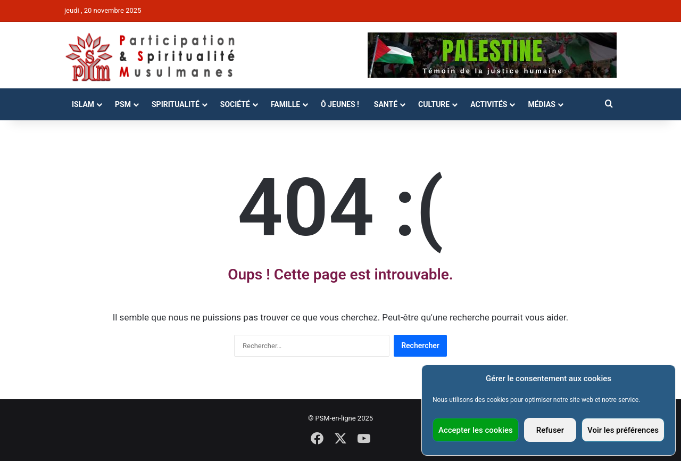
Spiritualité (176, 104)
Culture (434, 104)
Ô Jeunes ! (340, 104)
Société (235, 104)
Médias (541, 104)
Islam (83, 104)
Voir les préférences (623, 430)
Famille (285, 104)
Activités (488, 104)
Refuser (550, 430)
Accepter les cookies (475, 430)
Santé (385, 104)
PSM (123, 104)
